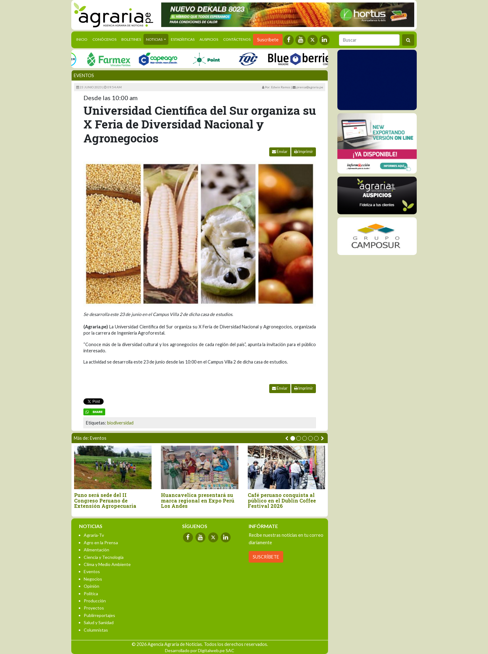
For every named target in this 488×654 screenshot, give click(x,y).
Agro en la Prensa (101, 542)
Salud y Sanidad (99, 622)
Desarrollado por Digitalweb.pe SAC (199, 650)
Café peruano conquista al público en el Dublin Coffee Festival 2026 (282, 500)
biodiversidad (120, 422)
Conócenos (104, 39)
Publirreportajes (99, 615)
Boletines (131, 39)
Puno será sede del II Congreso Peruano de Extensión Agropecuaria (105, 500)
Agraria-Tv (94, 535)
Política (91, 593)
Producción (95, 600)
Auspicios (208, 39)
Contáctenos (237, 39)
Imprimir (303, 151)
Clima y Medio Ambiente (107, 564)
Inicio (83, 39)
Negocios (93, 579)
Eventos (84, 75)
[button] (293, 438)
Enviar (280, 151)
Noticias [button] (154, 39)
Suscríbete (268, 39)
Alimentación (96, 549)
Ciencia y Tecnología (104, 557)
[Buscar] (369, 40)
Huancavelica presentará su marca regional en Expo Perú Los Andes (197, 500)
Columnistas (96, 630)
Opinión (91, 586)
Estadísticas (183, 39)
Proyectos (94, 607)
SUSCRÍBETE (266, 556)
